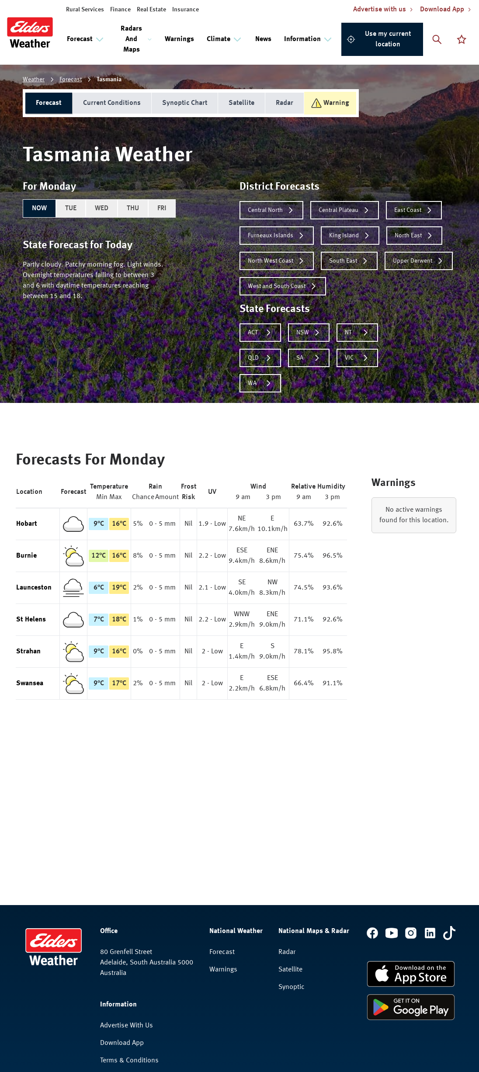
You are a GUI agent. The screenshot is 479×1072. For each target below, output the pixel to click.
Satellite (241, 103)
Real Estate (151, 10)
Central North (271, 210)
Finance (120, 10)
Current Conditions (112, 103)
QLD (260, 358)
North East (414, 235)
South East (349, 261)
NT (357, 332)
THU (133, 208)
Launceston (34, 587)
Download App (122, 1043)
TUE (70, 208)
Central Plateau (345, 210)
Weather (34, 79)
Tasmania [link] (109, 79)
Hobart (26, 523)
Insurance (185, 10)
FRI (162, 208)
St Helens (31, 619)
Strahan (28, 651)
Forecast (70, 79)
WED (101, 208)
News (263, 39)
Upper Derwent (418, 261)
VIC (357, 358)
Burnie (26, 555)
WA (260, 383)
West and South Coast (283, 286)
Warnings (179, 39)
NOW (39, 208)
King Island (350, 235)
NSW (308, 332)
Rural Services (85, 10)
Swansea (29, 683)
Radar (284, 103)
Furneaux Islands (276, 235)
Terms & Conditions (129, 1060)
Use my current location (379, 39)
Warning (330, 103)
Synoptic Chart (184, 103)
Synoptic (291, 987)
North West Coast (276, 261)
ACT (260, 332)
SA (308, 358)
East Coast (414, 210)
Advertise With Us (126, 1025)
